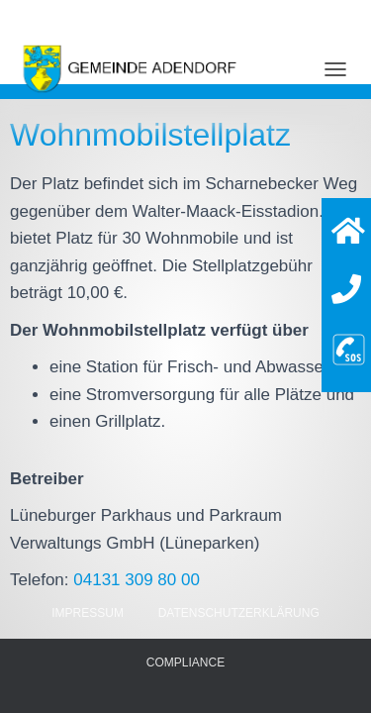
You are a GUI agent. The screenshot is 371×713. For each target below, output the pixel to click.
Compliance (185, 662)
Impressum (87, 613)
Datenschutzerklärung (239, 613)
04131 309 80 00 (136, 579)
